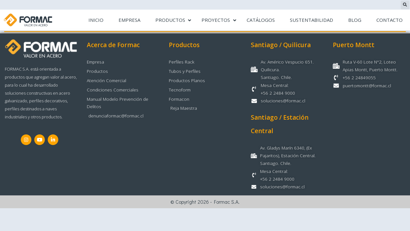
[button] (405, 5)
